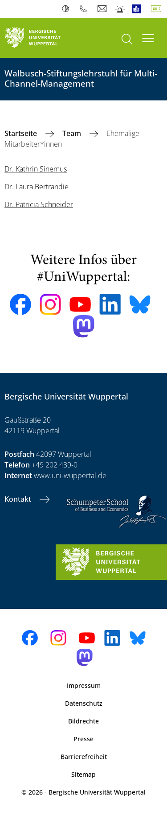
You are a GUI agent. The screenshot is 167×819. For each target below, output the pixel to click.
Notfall (120, 9)
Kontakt (18, 499)
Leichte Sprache (138, 9)
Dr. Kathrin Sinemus (35, 169)
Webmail (103, 9)
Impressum (84, 685)
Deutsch (158, 9)
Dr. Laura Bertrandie (36, 187)
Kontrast (67, 9)
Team (72, 133)
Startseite (21, 133)
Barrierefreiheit (84, 756)
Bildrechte (83, 721)
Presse (83, 739)
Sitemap (83, 774)
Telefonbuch (85, 9)
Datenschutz (83, 703)
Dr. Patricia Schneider (38, 204)
